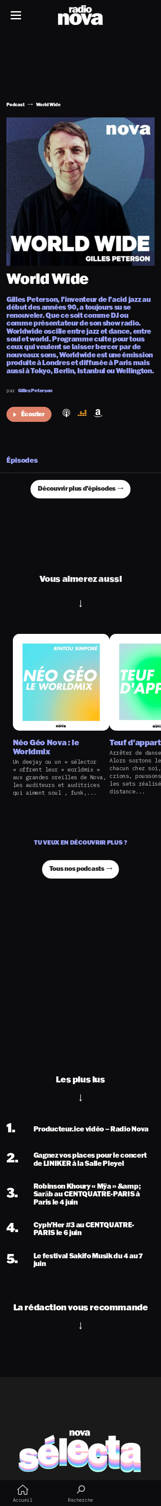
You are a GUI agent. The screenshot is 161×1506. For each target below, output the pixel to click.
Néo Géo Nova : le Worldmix (46, 747)
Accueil (22, 1493)
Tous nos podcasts (76, 868)
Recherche (80, 1493)
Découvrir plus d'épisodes (76, 488)
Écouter (29, 414)
